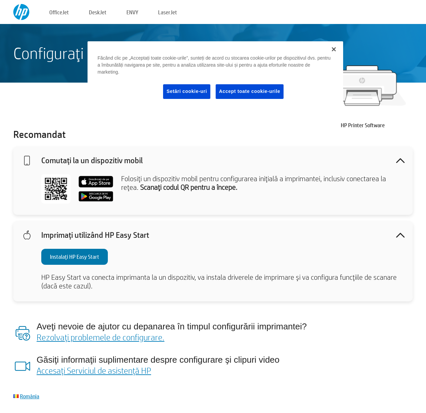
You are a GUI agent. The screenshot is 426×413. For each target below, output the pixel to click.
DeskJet (97, 12)
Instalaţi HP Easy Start (74, 256)
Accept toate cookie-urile (249, 91)
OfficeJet (59, 12)
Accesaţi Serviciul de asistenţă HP (94, 370)
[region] (215, 75)
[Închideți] (333, 49)
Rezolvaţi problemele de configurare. (100, 337)
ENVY (132, 12)
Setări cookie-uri (186, 91)
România (29, 396)
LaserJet (167, 12)
